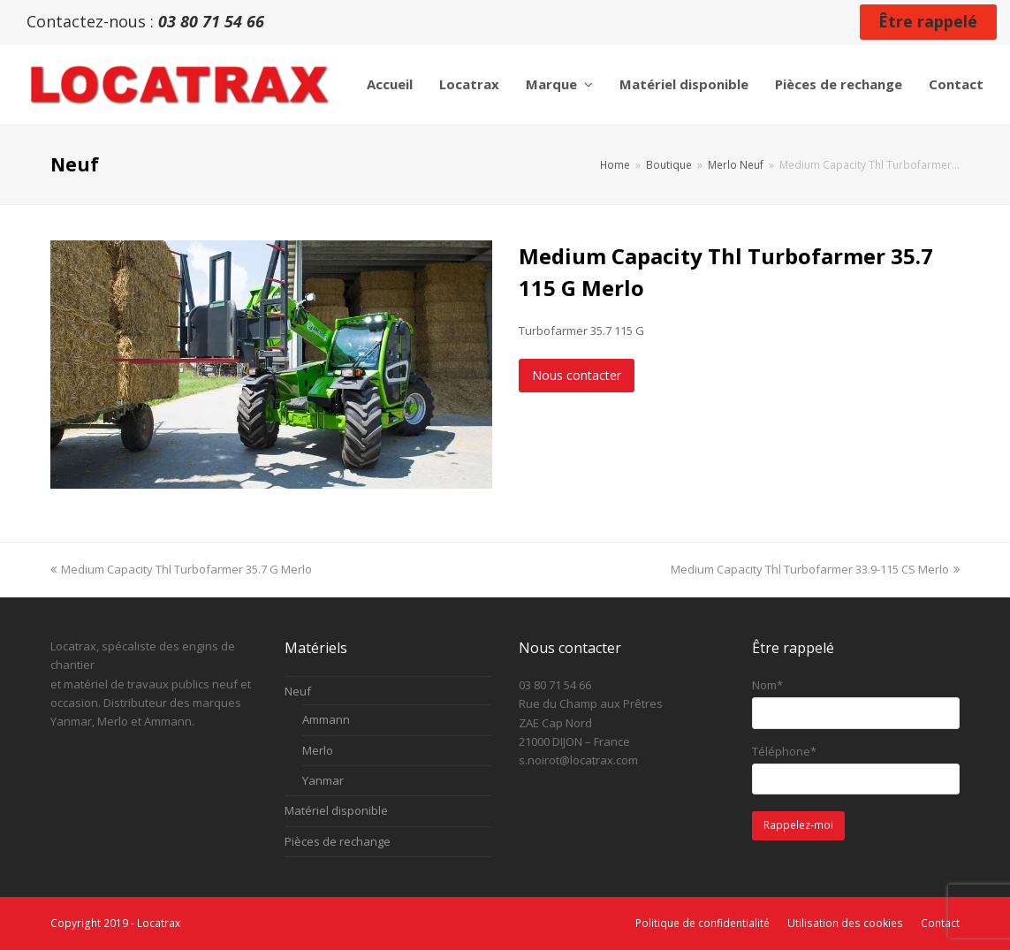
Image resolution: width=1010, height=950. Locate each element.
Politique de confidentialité (702, 923)
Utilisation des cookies (845, 923)
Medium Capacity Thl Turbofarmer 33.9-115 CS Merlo (815, 569)
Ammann (326, 719)
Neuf (298, 691)
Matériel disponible (336, 810)
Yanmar (323, 780)
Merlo (317, 750)
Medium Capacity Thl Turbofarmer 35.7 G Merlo (181, 569)
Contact (940, 923)
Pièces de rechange (338, 841)
